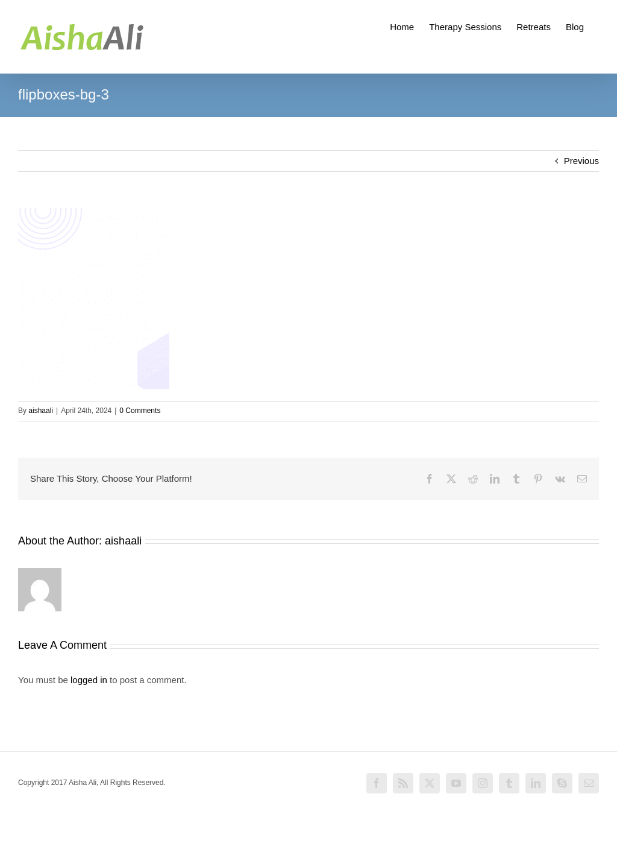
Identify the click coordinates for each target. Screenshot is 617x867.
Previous (581, 161)
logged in (88, 680)
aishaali (40, 410)
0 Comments (139, 410)
